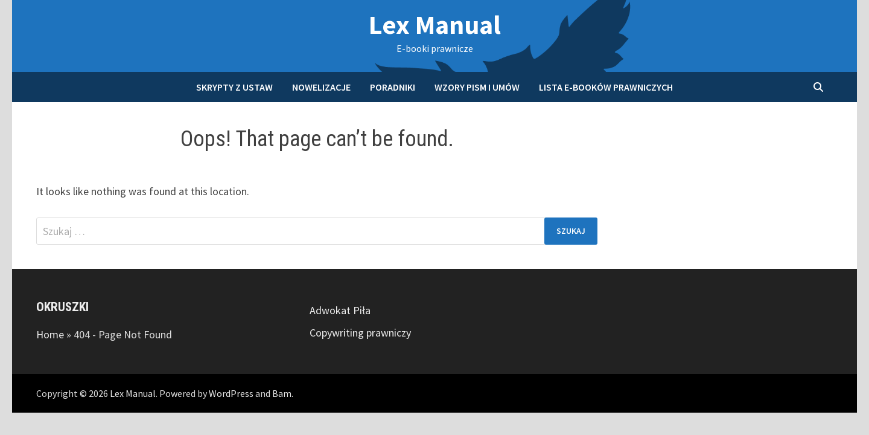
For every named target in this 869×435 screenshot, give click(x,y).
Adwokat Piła (340, 310)
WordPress (231, 393)
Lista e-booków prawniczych (606, 87)
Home (50, 334)
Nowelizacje (321, 87)
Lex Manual (435, 24)
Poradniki (392, 87)
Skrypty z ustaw (234, 87)
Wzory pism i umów (477, 87)
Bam (281, 393)
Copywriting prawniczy (360, 333)
